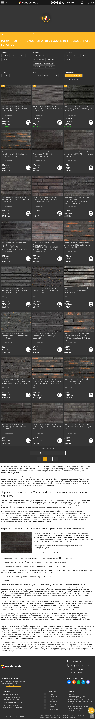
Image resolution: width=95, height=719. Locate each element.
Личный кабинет (54, 709)
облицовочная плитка (85, 646)
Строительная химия (10, 705)
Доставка (71, 694)
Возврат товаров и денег (76, 697)
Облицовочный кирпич (11, 697)
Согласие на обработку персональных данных (75, 709)
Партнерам (53, 702)
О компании (53, 697)
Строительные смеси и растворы (15, 702)
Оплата (51, 699)
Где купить (52, 704)
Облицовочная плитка (11, 694)
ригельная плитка (76, 649)
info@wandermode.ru (13, 686)
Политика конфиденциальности (78, 699)
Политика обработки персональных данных (80, 703)
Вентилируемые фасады (11, 700)
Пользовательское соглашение (78, 706)
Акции (51, 694)
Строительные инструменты (13, 708)
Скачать (51, 707)
